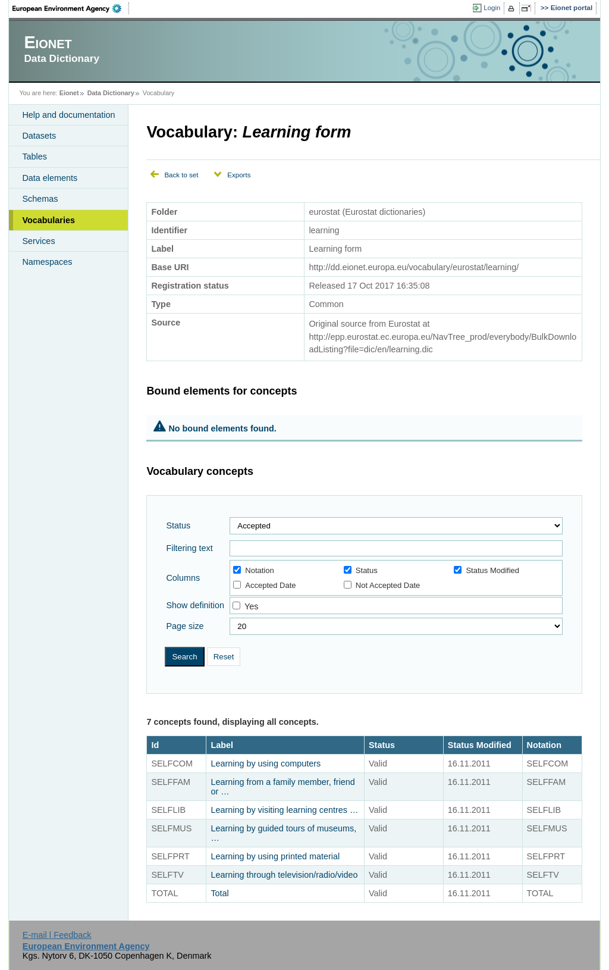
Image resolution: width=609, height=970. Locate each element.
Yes (251, 606)
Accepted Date (264, 585)
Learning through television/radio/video (284, 875)
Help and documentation (68, 115)
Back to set (181, 175)
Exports (238, 175)
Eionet (69, 92)
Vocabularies (48, 220)
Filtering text (189, 548)
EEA (70, 8)
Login (492, 7)
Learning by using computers (266, 763)
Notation (253, 570)
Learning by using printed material (275, 856)
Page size (184, 626)
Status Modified (486, 570)
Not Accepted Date (382, 585)
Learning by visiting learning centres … (284, 810)
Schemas (40, 199)
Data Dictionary (110, 92)
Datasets (39, 135)
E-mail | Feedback (57, 935)
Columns (183, 578)
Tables (34, 156)
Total (219, 893)
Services (38, 241)
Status (178, 525)
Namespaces (47, 262)
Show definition (195, 605)
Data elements (49, 178)
